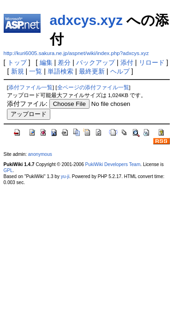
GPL (8, 170)
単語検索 (60, 71)
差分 (64, 62)
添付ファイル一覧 (30, 87)
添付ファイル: (27, 103)
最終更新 (92, 71)
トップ (17, 62)
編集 (46, 62)
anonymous (40, 154)
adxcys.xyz (86, 20)
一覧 (35, 71)
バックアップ (95, 62)
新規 (17, 71)
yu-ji (65, 176)
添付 (126, 62)
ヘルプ (120, 71)
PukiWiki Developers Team (113, 164)
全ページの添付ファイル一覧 (93, 87)
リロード (152, 62)
